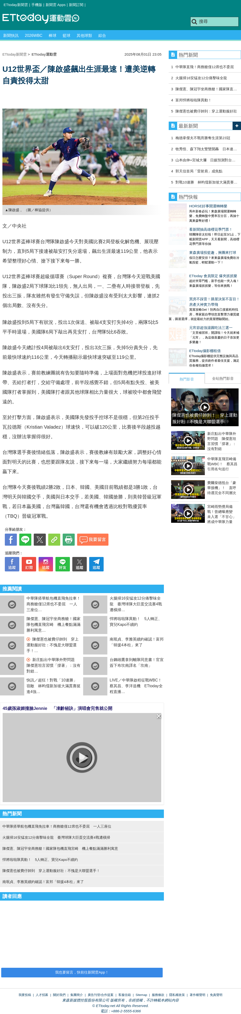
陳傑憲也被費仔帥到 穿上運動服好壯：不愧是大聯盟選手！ (53, 645)
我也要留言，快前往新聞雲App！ (82, 972)
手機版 (36, 5)
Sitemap (141, 995)
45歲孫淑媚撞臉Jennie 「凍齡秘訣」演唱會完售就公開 (57, 708)
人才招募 (42, 995)
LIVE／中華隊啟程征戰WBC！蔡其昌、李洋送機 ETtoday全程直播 (136, 686)
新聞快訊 (11, 35)
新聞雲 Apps (56, 5)
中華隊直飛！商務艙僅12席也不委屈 (204, 67)
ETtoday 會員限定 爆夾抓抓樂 (193, 261)
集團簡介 (76, 995)
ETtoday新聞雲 (16, 5)
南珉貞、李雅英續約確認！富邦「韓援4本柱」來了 (43, 882)
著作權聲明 (197, 995)
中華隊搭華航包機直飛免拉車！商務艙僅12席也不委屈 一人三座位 (53, 604)
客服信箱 (124, 995)
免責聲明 (216, 995)
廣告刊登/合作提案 (101, 995)
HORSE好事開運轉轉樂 (188, 206)
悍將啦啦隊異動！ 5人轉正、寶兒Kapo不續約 (40, 859)
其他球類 (84, 35)
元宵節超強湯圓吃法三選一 (190, 308)
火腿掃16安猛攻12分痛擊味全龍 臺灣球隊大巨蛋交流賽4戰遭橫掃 (136, 604)
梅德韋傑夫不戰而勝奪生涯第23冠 (202, 138)
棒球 (52, 35)
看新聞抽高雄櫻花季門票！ (190, 224)
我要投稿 (25, 995)
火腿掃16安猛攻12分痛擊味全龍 (201, 78)
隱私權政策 (177, 995)
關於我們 (59, 995)
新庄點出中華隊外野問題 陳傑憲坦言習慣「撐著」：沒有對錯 (53, 665)
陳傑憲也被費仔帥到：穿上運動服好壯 (206, 111)
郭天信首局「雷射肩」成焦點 (198, 171)
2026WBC (33, 35)
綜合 (102, 35)
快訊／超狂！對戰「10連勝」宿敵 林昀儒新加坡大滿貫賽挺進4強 (53, 686)
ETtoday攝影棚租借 (184, 327)
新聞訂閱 (76, 5)
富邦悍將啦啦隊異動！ (195, 100)
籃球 (66, 35)
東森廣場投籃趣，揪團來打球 (192, 243)
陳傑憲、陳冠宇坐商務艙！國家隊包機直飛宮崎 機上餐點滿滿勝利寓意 (53, 624)
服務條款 (158, 995)
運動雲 (44, 18)
